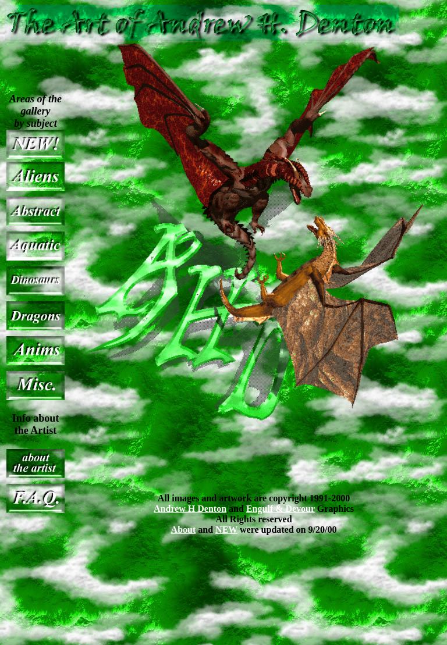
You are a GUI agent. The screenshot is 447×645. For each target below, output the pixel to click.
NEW (226, 529)
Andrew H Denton (190, 509)
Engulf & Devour (280, 509)
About (183, 529)
